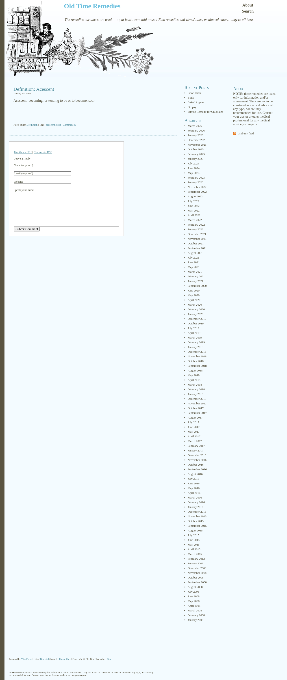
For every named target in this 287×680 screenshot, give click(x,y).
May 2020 (194, 295)
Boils (191, 97)
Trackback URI (23, 152)
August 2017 (195, 417)
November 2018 (197, 356)
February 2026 (196, 130)
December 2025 (197, 140)
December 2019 (197, 318)
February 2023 (196, 177)
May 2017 (194, 431)
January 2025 (195, 158)
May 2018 (194, 375)
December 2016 (197, 455)
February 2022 (196, 224)
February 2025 (196, 154)
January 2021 (195, 281)
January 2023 (195, 182)
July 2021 (193, 257)
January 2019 (195, 347)
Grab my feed (246, 133)
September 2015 (197, 525)
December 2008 (197, 568)
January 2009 (195, 563)
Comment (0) (70, 124)
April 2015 (194, 549)
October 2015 (196, 521)
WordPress (26, 659)
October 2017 (196, 408)
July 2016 (193, 478)
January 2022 (195, 229)
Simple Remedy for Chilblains (205, 111)
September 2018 (197, 365)
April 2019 (194, 333)
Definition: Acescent (33, 89)
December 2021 (197, 234)
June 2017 (194, 427)
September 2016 (197, 469)
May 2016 (194, 488)
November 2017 (197, 403)
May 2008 (194, 601)
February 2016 (196, 502)
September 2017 (197, 412)
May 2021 (194, 267)
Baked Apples (196, 102)
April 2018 (194, 380)
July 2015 (193, 535)
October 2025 (196, 149)
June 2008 (194, 596)
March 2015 (195, 554)
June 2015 (194, 540)
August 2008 (195, 587)
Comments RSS (43, 152)
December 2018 (197, 351)
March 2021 (195, 271)
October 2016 (196, 464)
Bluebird (44, 659)
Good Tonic (194, 93)
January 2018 (195, 394)
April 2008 (194, 605)
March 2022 (195, 220)
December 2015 (197, 511)
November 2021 (197, 238)
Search (248, 11)
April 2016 (194, 492)
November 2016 (197, 460)
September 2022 (197, 191)
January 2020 (195, 314)
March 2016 (195, 497)
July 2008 (193, 591)
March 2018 (195, 384)
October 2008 (196, 577)
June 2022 (194, 205)
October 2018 (196, 361)
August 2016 (195, 474)
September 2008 (197, 582)
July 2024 (193, 163)
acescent (50, 124)
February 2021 (196, 276)
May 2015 (194, 544)
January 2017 (195, 450)
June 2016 (194, 483)
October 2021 (196, 243)
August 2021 (195, 253)
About (247, 5)
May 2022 (194, 210)
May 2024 (194, 173)
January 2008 (195, 620)
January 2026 (195, 135)
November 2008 (197, 572)
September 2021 (197, 248)
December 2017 (197, 398)
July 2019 (193, 328)
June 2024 (194, 168)
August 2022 (195, 196)
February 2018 (196, 389)
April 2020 (194, 300)
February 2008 (196, 615)
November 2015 (197, 516)
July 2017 (193, 422)
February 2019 (196, 342)
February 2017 (196, 445)
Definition (31, 124)
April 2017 (194, 436)
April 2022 (194, 215)
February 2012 (196, 558)
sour (58, 124)
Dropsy (192, 107)
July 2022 (193, 201)
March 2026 (195, 125)
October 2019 (196, 323)
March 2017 (195, 441)
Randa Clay (65, 659)
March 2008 (195, 610)
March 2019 (195, 337)
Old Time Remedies (92, 6)
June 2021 (194, 262)
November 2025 (197, 144)
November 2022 (197, 187)
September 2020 (197, 285)
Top (109, 659)
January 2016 (195, 507)
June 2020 (194, 290)
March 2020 (195, 304)
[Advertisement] (93, 113)
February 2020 (196, 309)
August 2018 (195, 370)
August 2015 (195, 530)
